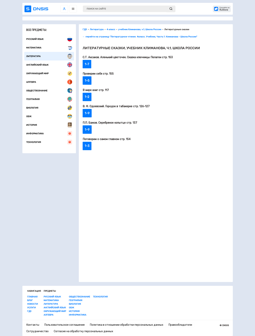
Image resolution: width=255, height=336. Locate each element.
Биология (49, 107)
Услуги (31, 307)
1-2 (87, 97)
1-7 (87, 64)
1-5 (87, 80)
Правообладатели (180, 324)
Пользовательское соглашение (64, 324)
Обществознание (49, 90)
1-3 (87, 146)
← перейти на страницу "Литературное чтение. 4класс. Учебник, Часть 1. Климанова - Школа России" (140, 36)
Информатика (49, 133)
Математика (49, 47)
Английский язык (49, 64)
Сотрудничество (37, 331)
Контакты (32, 324)
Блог (30, 300)
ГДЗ (29, 311)
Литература (49, 56)
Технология (49, 142)
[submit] (170, 9)
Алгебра (49, 82)
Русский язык (49, 39)
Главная (32, 296)
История (49, 124)
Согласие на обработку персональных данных (83, 331)
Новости (32, 304)
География (49, 99)
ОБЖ (49, 116)
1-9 (87, 113)
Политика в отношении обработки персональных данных (126, 324)
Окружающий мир (49, 73)
